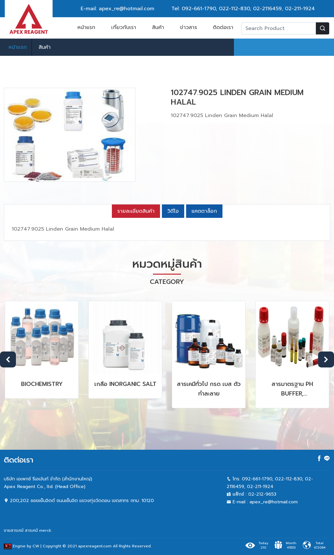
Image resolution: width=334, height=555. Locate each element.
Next (326, 359)
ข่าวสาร (188, 27)
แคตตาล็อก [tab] (204, 211)
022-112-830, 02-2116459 (250, 8)
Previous (8, 359)
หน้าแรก (86, 27)
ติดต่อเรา (223, 27)
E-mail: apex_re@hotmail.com (117, 8)
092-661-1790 (199, 8)
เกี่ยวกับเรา (123, 27)
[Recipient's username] (278, 28)
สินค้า (158, 27)
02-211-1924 (300, 8)
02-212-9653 (262, 494)
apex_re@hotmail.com (274, 502)
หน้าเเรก (18, 47)
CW (36, 546)
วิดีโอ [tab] (173, 211)
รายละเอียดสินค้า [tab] (136, 211)
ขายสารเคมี (14, 530)
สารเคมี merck (38, 530)
